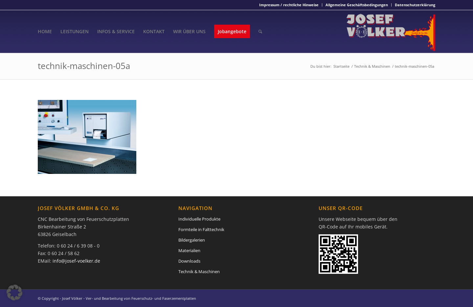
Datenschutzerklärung (415, 4)
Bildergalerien (191, 240)
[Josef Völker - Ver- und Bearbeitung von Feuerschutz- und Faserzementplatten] (391, 31)
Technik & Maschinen (199, 271)
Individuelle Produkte (199, 219)
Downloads (189, 261)
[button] (14, 292)
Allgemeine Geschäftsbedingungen (357, 4)
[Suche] (260, 31)
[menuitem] (289, 5)
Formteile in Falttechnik (201, 229)
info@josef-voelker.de (76, 261)
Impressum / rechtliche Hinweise (289, 4)
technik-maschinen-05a (84, 66)
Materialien (189, 250)
